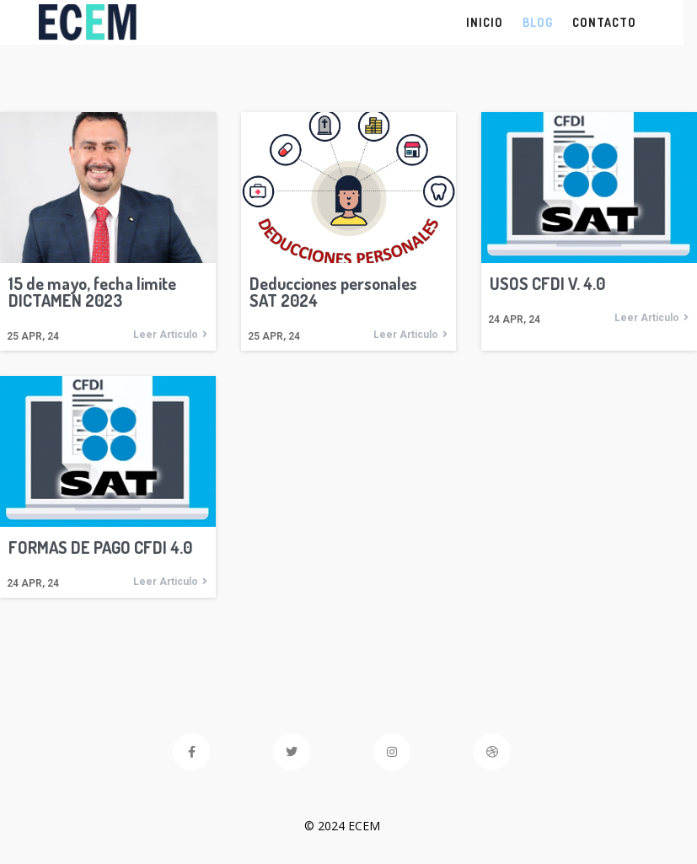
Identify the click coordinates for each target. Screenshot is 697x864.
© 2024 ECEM (349, 826)
